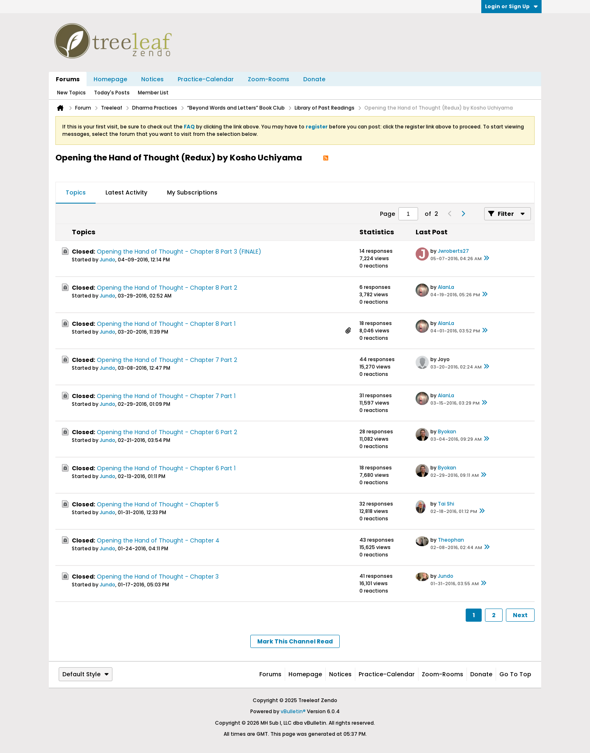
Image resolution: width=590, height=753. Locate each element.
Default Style (85, 674)
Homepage (110, 79)
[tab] (76, 193)
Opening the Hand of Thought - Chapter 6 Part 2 (167, 432)
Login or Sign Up (511, 6)
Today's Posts (112, 92)
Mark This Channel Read (295, 641)
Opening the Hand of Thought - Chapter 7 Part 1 (166, 396)
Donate (314, 79)
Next (520, 615)
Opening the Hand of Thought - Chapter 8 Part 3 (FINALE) (179, 251)
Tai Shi (446, 503)
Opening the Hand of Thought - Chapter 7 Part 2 (167, 360)
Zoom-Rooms (268, 79)
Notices (152, 79)
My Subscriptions (192, 192)
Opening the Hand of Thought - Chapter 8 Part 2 (167, 288)
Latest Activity (126, 192)
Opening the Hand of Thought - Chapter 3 (158, 576)
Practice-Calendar (206, 79)
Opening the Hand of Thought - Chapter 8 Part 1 (166, 324)
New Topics (71, 92)
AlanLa (446, 287)
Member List (153, 92)
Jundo (107, 259)
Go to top (515, 674)
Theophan (451, 539)
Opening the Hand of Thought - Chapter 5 (158, 504)
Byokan (447, 431)
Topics (76, 192)
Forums (68, 79)
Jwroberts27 (453, 250)
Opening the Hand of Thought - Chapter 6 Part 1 (166, 468)
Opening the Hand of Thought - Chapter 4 (158, 540)
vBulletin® (293, 711)
